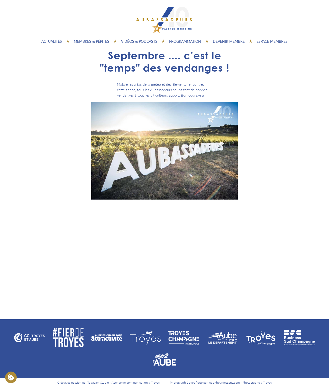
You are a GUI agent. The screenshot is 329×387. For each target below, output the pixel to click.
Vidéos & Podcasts (139, 41)
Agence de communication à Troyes (136, 382)
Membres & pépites (91, 41)
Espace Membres (272, 41)
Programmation (185, 41)
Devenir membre (229, 41)
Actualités (51, 41)
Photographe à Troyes (257, 382)
